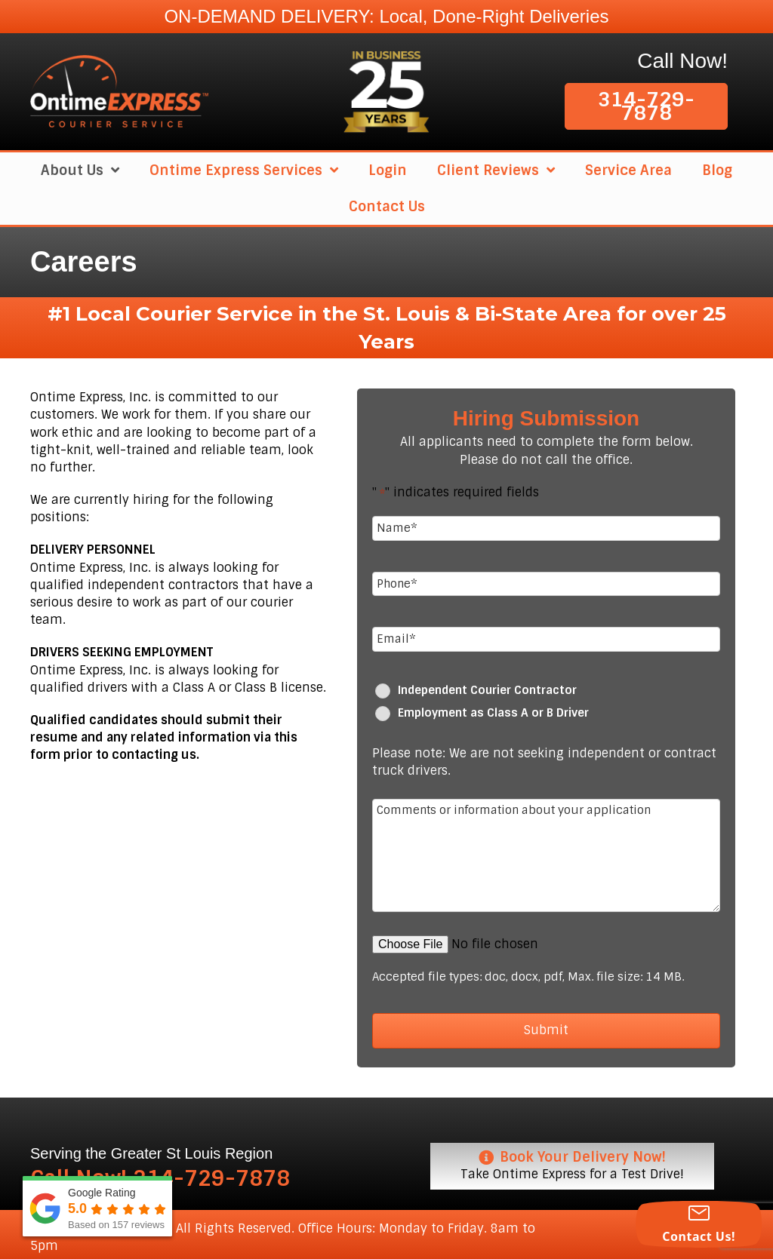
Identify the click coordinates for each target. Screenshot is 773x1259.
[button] (646, 106)
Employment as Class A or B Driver (493, 710)
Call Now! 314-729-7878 (160, 1175)
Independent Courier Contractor (487, 687)
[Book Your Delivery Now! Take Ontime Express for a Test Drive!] (572, 1162)
